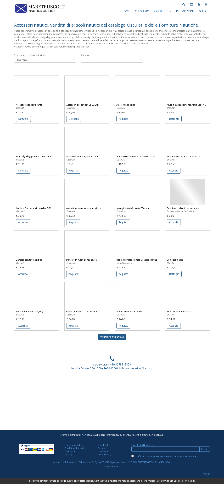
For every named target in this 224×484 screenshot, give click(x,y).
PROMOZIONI (185, 11)
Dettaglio (23, 118)
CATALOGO (162, 11)
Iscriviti (204, 449)
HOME (126, 11)
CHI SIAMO (142, 11)
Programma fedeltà (73, 445)
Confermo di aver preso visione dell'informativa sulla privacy (166, 456)
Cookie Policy (104, 454)
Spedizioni (69, 451)
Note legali (103, 445)
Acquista (123, 118)
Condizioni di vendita (74, 448)
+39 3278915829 (120, 364)
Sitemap (68, 454)
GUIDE (203, 11)
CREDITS (206, 474)
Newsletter (103, 451)
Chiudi (191, 480)
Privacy (101, 448)
